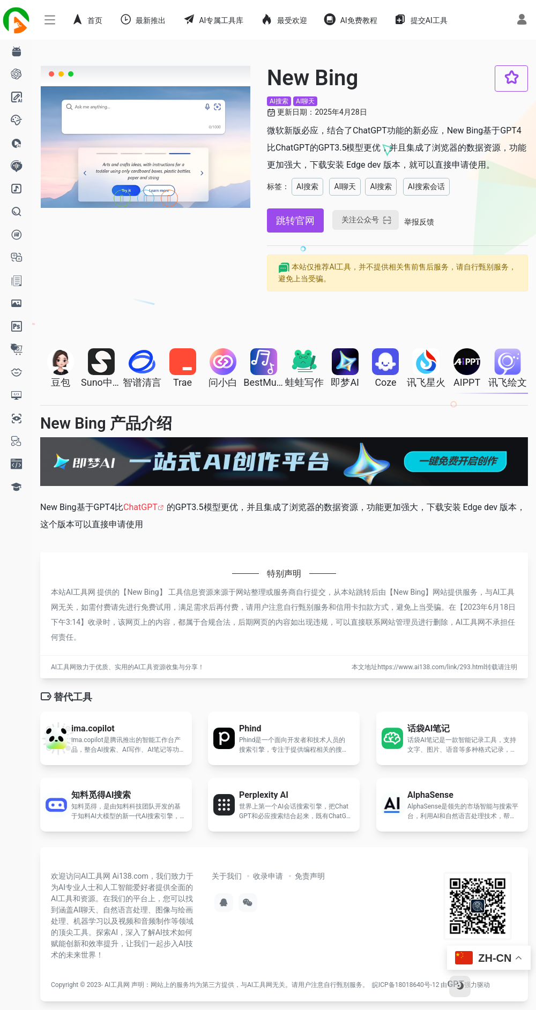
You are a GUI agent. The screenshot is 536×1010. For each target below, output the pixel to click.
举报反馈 (419, 222)
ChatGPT (140, 507)
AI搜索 (279, 101)
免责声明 (310, 876)
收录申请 (268, 876)
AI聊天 (305, 101)
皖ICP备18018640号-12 (405, 985)
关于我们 (227, 876)
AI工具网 (117, 985)
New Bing (143, 592)
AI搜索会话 (426, 186)
